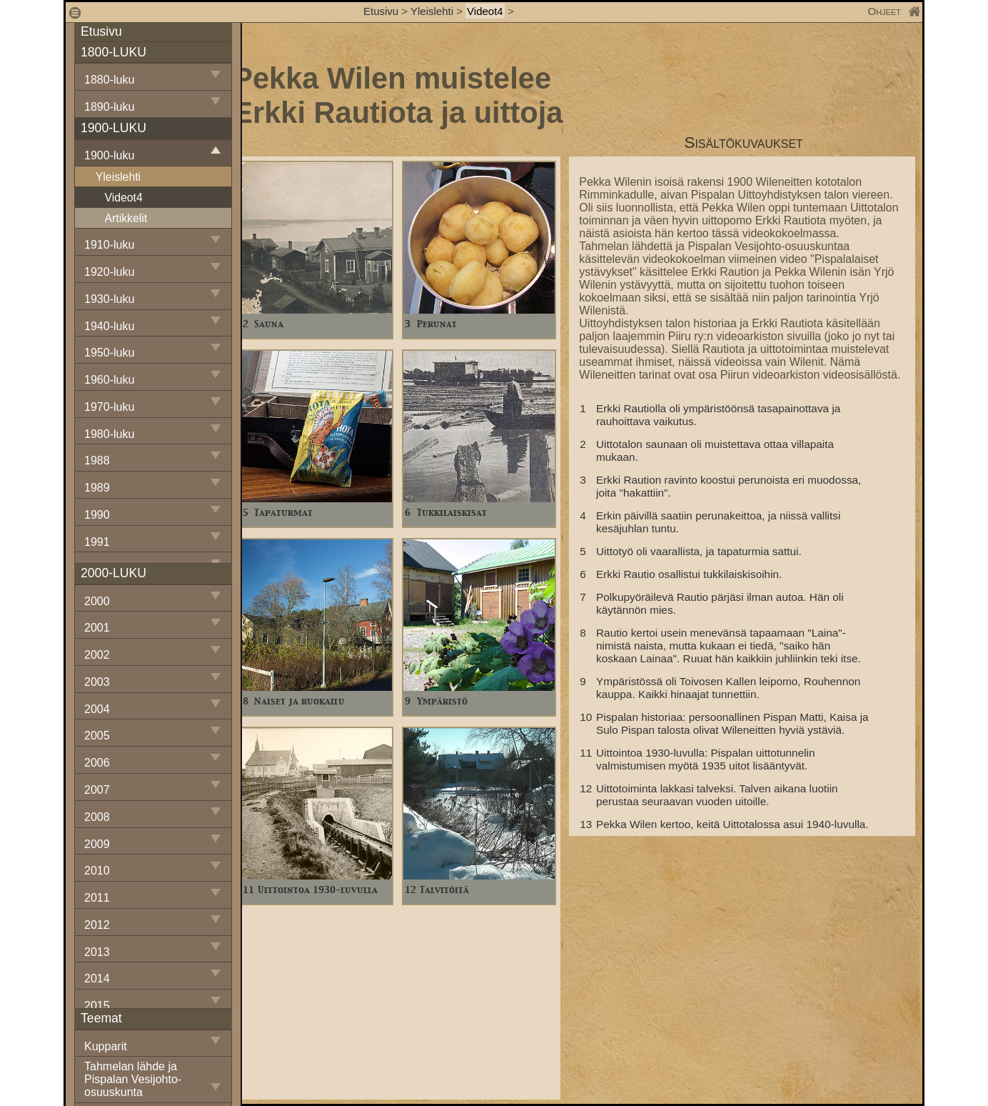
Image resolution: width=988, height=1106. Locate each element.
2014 (97, 978)
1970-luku (109, 407)
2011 (97, 898)
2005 (97, 735)
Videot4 (485, 11)
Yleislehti (431, 11)
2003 (97, 682)
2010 (97, 871)
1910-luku (109, 245)
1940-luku (109, 326)
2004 (97, 709)
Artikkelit (125, 218)
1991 (97, 542)
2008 (97, 817)
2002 (97, 655)
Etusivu (382, 11)
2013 (97, 952)
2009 (97, 844)
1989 (97, 488)
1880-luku (109, 80)
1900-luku (109, 155)
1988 (97, 460)
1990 (97, 515)
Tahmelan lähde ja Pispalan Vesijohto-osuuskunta (132, 1079)
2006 (97, 763)
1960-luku (109, 380)
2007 (97, 790)
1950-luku (109, 353)
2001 (97, 628)
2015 (97, 1006)
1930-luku (109, 299)
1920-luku (109, 272)
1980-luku (109, 434)
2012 (97, 925)
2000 (97, 601)
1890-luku (109, 107)
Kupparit (105, 1046)
